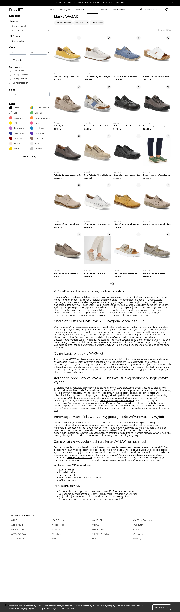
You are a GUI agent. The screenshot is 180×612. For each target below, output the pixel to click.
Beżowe (15, 143)
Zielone (36, 112)
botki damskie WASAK (106, 337)
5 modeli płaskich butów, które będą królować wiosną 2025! (91, 499)
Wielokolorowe (39, 107)
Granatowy (16, 133)
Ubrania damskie (63, 23)
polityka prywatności (66, 608)
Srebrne (36, 148)
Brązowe (36, 138)
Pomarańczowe (40, 117)
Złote (14, 148)
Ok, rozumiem (161, 607)
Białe (14, 112)
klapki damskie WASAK (127, 395)
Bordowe (15, 138)
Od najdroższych (18, 83)
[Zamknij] (173, 2)
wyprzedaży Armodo (96, 364)
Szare (35, 143)
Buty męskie (97, 23)
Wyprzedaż (16, 60)
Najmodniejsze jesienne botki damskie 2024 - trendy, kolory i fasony (95, 496)
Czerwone (16, 117)
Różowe (36, 123)
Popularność (16, 71)
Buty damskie (81, 23)
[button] (88, 2)
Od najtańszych (18, 79)
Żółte (14, 123)
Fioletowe (37, 133)
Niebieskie (37, 128)
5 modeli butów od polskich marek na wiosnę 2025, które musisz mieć (97, 491)
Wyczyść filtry (29, 156)
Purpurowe (16, 128)
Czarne (14, 107)
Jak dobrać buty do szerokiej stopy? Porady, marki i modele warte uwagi (98, 494)
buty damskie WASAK (106, 390)
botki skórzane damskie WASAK (117, 400)
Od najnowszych (18, 75)
